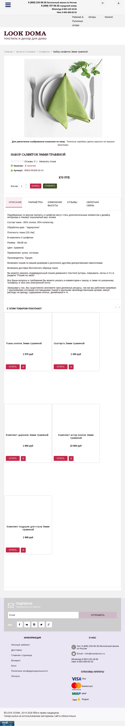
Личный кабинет (20, 645)
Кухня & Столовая (25, 51)
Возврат (16, 660)
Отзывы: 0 (29, 161)
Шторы (92, 17)
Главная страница (21, 655)
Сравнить (50, 186)
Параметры (35, 202)
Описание (15, 202)
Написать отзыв (47, 161)
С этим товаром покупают (24, 308)
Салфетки (44, 51)
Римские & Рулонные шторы (77, 21)
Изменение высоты (54, 204)
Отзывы (72, 202)
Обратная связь (93, 204)
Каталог (109, 17)
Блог (14, 665)
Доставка (16, 650)
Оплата (15, 676)
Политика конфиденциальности (29, 671)
